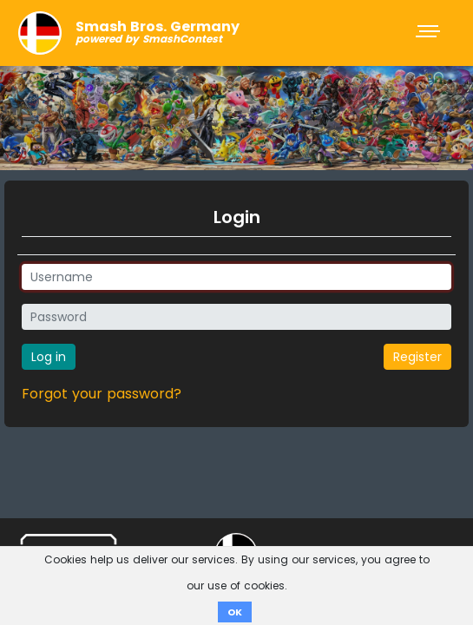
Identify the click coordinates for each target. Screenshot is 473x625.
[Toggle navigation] (429, 33)
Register (417, 356)
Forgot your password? (101, 394)
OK (234, 612)
